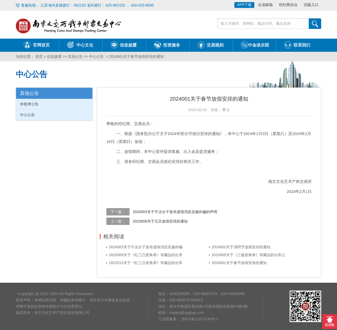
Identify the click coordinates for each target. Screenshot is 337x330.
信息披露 (128, 45)
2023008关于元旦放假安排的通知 (160, 221)
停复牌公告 (29, 104)
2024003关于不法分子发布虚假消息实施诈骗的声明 (175, 212)
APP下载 (244, 5)
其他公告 (75, 56)
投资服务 (171, 45)
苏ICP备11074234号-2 (199, 319)
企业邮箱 (265, 5)
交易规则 (215, 45)
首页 (38, 56)
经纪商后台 (288, 5)
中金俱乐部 (258, 45)
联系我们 (302, 45)
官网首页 (41, 45)
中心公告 (96, 56)
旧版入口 (311, 5)
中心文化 (84, 45)
